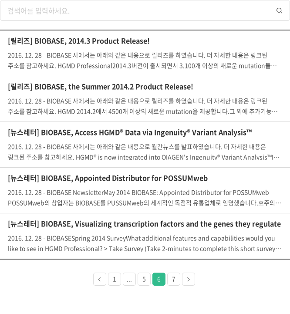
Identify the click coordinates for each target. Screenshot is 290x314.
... (129, 278)
